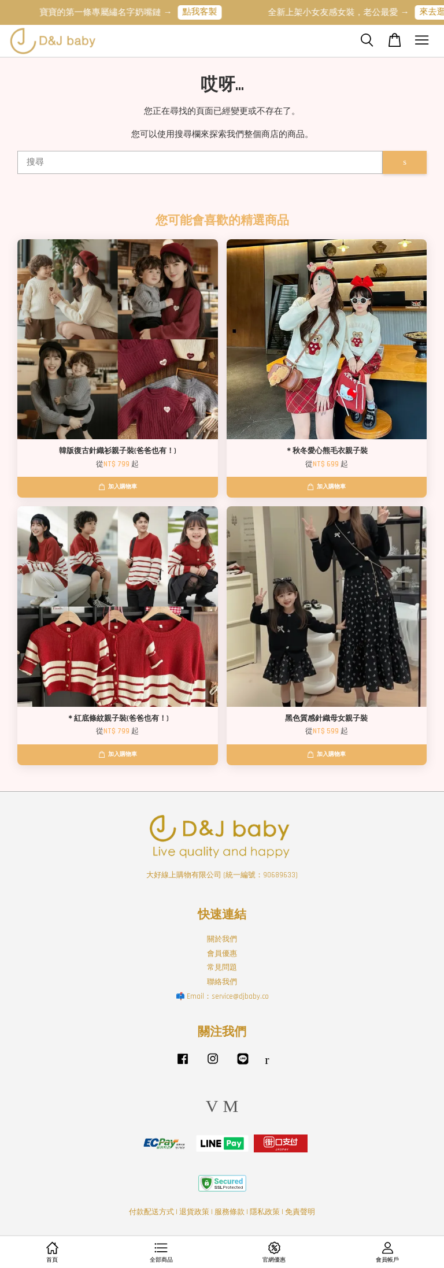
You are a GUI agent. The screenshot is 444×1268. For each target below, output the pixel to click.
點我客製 (205, 11)
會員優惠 (222, 953)
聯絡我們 (222, 982)
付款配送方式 (151, 1212)
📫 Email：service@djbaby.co (222, 996)
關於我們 (222, 939)
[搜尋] (200, 162)
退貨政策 (194, 1212)
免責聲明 (300, 1212)
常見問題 (222, 967)
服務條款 (229, 1212)
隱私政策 (265, 1212)
